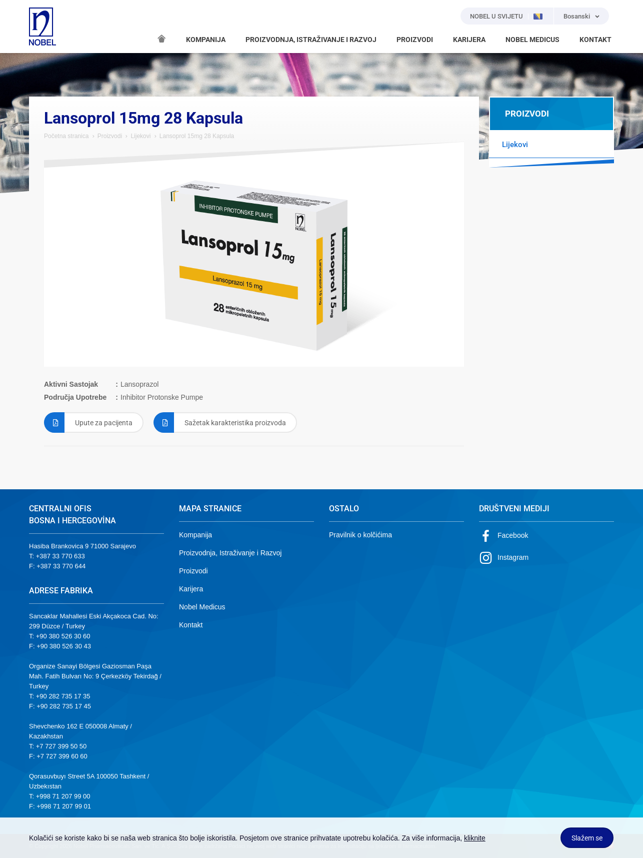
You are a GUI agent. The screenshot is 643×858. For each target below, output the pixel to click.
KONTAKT (596, 40)
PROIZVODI (414, 40)
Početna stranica (66, 136)
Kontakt (190, 625)
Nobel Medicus (202, 607)
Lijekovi (140, 136)
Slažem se (587, 838)
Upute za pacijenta (88, 422)
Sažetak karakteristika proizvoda (220, 422)
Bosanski (577, 16)
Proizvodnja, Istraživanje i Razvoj (230, 553)
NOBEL (42, 27)
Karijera (191, 589)
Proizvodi (110, 136)
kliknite (475, 838)
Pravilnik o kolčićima (360, 535)
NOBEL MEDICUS (533, 40)
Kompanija (195, 535)
